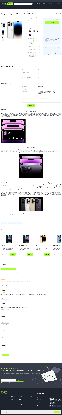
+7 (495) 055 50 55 (37, 3)
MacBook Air (39, 405)
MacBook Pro (39, 404)
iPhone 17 (38, 396)
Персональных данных (15, 382)
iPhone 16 (38, 397)
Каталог (13, 392)
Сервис (20, 401)
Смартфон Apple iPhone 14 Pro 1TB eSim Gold (42, 249)
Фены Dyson (39, 399)
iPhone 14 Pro (4, 223)
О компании (31, 394)
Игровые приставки (36, 6)
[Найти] (30, 3)
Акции (20, 405)
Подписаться (19, 380)
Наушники (27, 6)
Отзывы (4, 0)
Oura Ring (49, 6)
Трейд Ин (20, 404)
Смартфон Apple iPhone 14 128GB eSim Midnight (25, 249)
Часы (22, 6)
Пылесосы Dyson (40, 402)
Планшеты (16, 6)
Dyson (43, 6)
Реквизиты (31, 399)
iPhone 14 (20, 223)
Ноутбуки (10, 6)
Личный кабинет (22, 394)
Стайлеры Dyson (40, 400)
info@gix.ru (52, 396)
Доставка (7, 0)
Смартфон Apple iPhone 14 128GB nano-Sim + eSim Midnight (8, 249)
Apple (16, 223)
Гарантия (20, 402)
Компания (31, 392)
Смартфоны (3, 6)
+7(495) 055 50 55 (53, 394)
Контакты (13, 0)
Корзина (57, 4)
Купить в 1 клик (52, 26)
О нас (2, 0)
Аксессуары (13, 402)
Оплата (10, 0)
